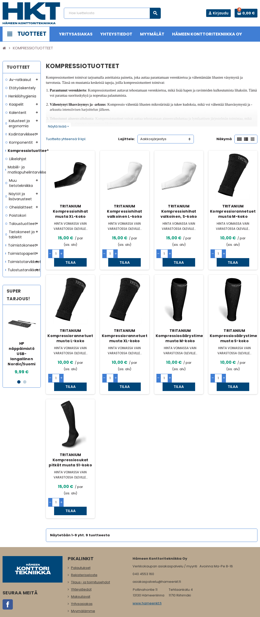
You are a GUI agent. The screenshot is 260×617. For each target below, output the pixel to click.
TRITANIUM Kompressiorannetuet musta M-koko (233, 211)
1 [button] (19, 382)
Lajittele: (126, 139)
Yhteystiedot (81, 563)
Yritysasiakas (82, 578)
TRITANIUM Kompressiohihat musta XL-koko (70, 211)
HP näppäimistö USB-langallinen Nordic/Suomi (21, 354)
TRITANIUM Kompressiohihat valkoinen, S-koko (179, 211)
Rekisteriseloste (84, 549)
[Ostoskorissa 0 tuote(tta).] (246, 13)
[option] (22, 342)
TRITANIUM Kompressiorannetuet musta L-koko (70, 327)
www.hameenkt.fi (147, 577)
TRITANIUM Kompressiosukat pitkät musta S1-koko (70, 443)
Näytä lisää (58, 126)
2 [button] (24, 382)
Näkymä (224, 139)
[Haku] (112, 13)
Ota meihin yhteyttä (87, 592)
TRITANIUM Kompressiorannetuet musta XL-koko (124, 327)
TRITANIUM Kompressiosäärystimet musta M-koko (180, 327)
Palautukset (81, 542)
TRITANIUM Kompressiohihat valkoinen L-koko (124, 211)
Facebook (8, 579)
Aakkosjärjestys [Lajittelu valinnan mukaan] (153, 139)
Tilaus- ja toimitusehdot (90, 556)
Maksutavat (80, 571)
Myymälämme (83, 585)
